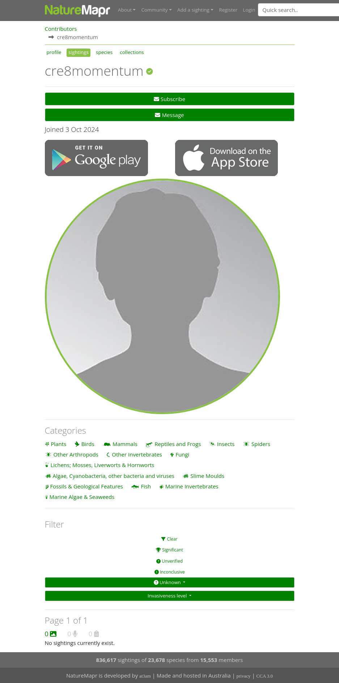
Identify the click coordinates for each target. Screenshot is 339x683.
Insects (226, 443)
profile (54, 52)
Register (228, 10)
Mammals (125, 443)
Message (169, 114)
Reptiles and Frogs (177, 443)
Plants (58, 443)
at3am (145, 676)
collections (132, 52)
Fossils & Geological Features (86, 486)
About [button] (125, 10)
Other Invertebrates (137, 454)
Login (249, 10)
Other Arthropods (75, 454)
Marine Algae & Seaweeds (81, 496)
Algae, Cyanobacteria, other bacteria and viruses (113, 475)
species (104, 52)
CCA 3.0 (265, 676)
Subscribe (169, 99)
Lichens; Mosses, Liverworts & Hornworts (102, 464)
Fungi (182, 454)
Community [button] (154, 10)
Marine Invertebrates (192, 486)
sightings (78, 52)
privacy (244, 676)
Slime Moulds (207, 475)
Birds (87, 443)
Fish (146, 486)
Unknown (168, 582)
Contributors (61, 28)
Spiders (260, 443)
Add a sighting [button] (193, 10)
